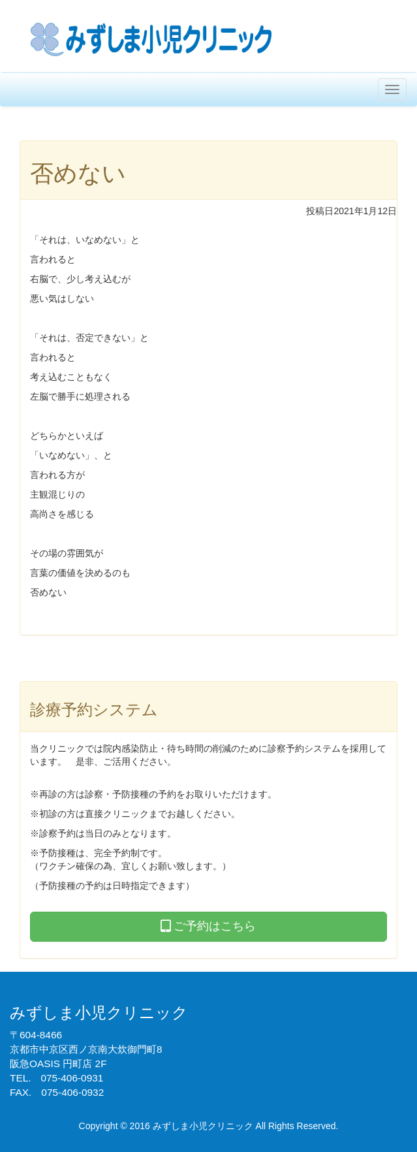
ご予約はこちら (208, 926)
